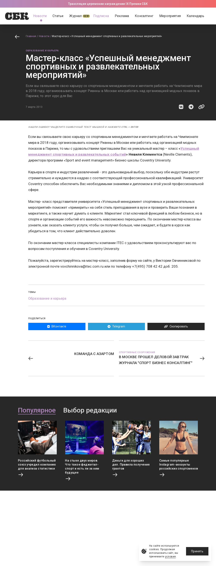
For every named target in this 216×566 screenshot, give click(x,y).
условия (170, 556)
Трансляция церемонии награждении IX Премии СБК (108, 3)
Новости (44, 36)
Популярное (37, 410)
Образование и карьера (42, 50)
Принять (197, 551)
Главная (31, 36)
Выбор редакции (90, 410)
